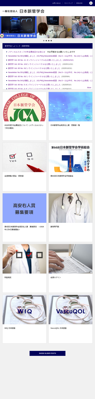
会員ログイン (55, 277)
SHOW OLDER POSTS (47, 353)
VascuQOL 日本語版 (58, 328)
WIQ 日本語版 (9, 328)
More (89, 88)
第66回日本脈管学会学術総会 (61, 176)
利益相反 (7, 277)
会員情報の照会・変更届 (14, 176)
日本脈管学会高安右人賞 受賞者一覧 (65, 125)
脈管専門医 (54, 227)
